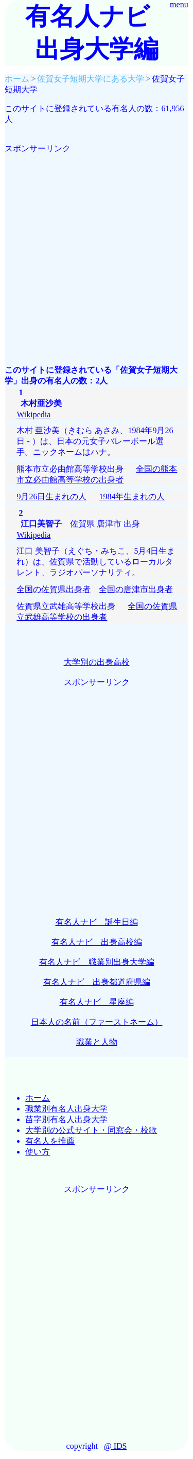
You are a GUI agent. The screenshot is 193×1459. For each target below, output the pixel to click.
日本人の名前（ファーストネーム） (97, 1022)
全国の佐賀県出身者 (53, 589)
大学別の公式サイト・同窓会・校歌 (91, 1130)
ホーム (37, 1097)
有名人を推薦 (50, 1141)
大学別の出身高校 (97, 662)
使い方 (37, 1151)
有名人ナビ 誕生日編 (97, 922)
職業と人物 (96, 1042)
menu (179, 4)
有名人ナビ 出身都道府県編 (96, 982)
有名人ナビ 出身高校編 (96, 942)
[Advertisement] (96, 250)
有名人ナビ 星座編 (97, 1002)
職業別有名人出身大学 (66, 1108)
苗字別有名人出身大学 (66, 1119)
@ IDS (115, 1446)
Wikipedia (33, 414)
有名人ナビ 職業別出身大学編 (96, 962)
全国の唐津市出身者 (136, 589)
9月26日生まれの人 (51, 496)
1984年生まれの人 (132, 496)
